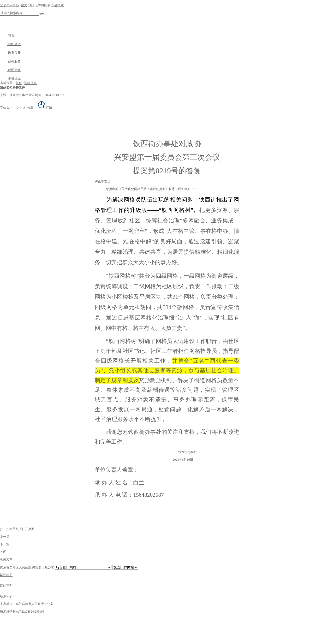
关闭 (3, 552)
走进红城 (10, 78)
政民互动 (10, 70)
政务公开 (10, 53)
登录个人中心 (9, 5)
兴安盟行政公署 (43, 567)
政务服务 (10, 61)
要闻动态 (10, 44)
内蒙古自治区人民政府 (15, 567)
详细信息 (30, 83)
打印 (44, 108)
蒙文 (24, 5)
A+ (18, 108)
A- (24, 108)
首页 (7, 35)
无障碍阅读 (42, 5)
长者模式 (57, 5)
